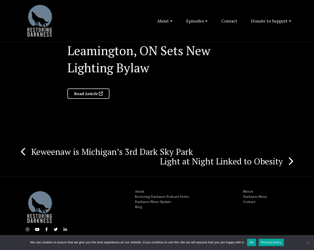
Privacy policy (271, 242)
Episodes (195, 21)
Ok (251, 242)
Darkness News (255, 196)
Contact (229, 21)
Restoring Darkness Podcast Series (162, 196)
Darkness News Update (153, 201)
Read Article (88, 93)
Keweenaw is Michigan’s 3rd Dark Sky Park (112, 151)
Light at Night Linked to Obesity (221, 161)
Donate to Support (269, 21)
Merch (248, 191)
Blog (138, 206)
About (163, 21)
